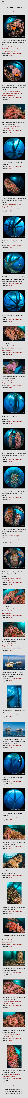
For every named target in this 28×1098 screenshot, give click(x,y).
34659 (10, 285)
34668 (10, 542)
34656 (10, 211)
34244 (10, 354)
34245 (10, 848)
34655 (10, 168)
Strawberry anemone (14, 126)
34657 (10, 247)
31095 (10, 747)
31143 (10, 717)
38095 (10, 681)
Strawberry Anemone (14, 47)
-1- (13, 11)
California (19, 53)
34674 (10, 820)
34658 (10, 99)
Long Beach (12, 53)
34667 (10, 499)
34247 (10, 650)
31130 (10, 387)
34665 (10, 423)
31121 (10, 132)
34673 (10, 784)
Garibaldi (5, 49)
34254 (10, 1081)
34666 (10, 461)
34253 (10, 1040)
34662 (10, 321)
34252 (10, 1007)
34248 (10, 877)
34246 (10, 617)
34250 (10, 946)
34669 (10, 584)
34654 (10, 55)
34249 (10, 913)
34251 (10, 975)
